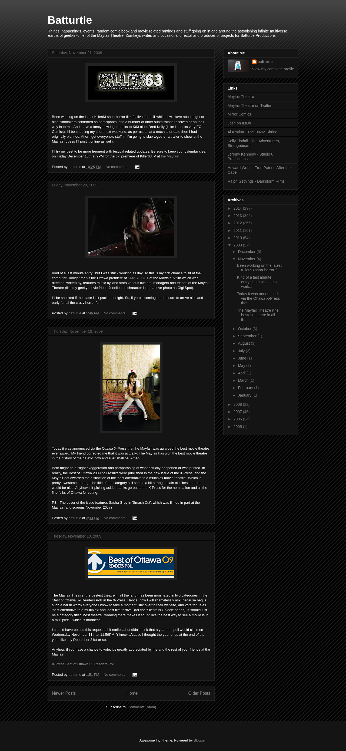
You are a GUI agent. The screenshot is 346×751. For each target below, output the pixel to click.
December (247, 251)
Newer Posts (64, 693)
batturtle (265, 62)
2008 (238, 404)
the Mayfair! (170, 156)
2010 (238, 238)
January (245, 395)
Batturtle (70, 20)
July (242, 351)
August (244, 343)
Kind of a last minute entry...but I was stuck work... (257, 282)
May (242, 365)
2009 (238, 245)
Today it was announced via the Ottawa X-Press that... (258, 298)
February (246, 388)
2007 (238, 412)
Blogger (199, 740)
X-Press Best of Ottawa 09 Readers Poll (83, 664)
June (242, 358)
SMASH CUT (138, 278)
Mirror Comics (239, 114)
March (243, 380)
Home (132, 693)
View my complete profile (273, 69)
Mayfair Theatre (241, 96)
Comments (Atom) (142, 707)
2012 (238, 223)
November (247, 259)
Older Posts (199, 693)
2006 (238, 419)
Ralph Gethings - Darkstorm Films (256, 181)
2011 (238, 230)
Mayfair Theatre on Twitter (249, 105)
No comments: (117, 167)
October (245, 329)
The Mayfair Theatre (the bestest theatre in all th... (258, 315)
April (242, 373)
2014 (238, 208)
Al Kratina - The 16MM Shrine (252, 132)
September (247, 336)
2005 (238, 426)
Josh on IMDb (239, 123)
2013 (238, 215)
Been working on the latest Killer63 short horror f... (259, 267)
